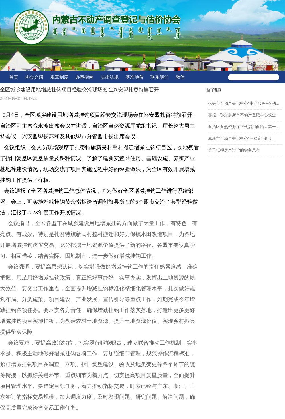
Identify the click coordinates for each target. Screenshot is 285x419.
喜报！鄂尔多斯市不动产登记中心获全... (243, 115)
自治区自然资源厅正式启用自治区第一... (243, 127)
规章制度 (59, 77)
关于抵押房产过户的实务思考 (234, 150)
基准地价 (134, 77)
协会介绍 (34, 77)
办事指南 (84, 77)
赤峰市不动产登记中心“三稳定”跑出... (241, 138)
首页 (13, 77)
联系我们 (159, 77)
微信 (180, 77)
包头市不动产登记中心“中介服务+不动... (243, 103)
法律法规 (109, 77)
